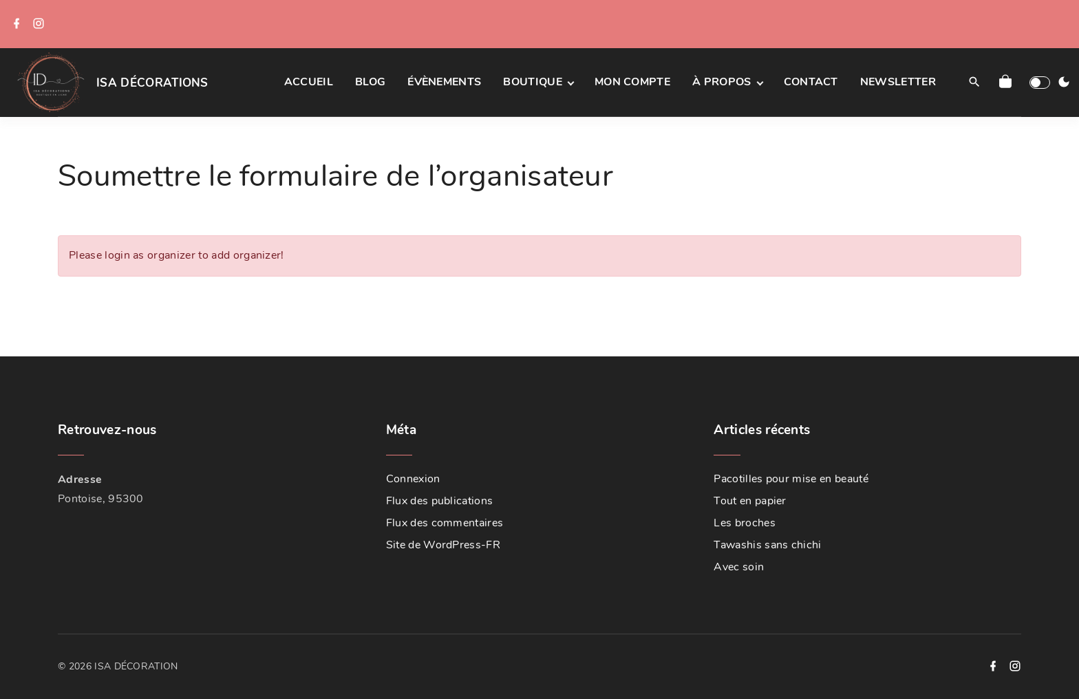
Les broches (745, 522)
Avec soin (739, 566)
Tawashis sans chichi (767, 544)
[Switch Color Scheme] (1064, 82)
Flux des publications (439, 500)
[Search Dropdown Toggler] (974, 82)
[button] (1008, 82)
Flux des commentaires (445, 522)
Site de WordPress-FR (443, 544)
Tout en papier (750, 500)
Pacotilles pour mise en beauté (791, 478)
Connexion (413, 478)
